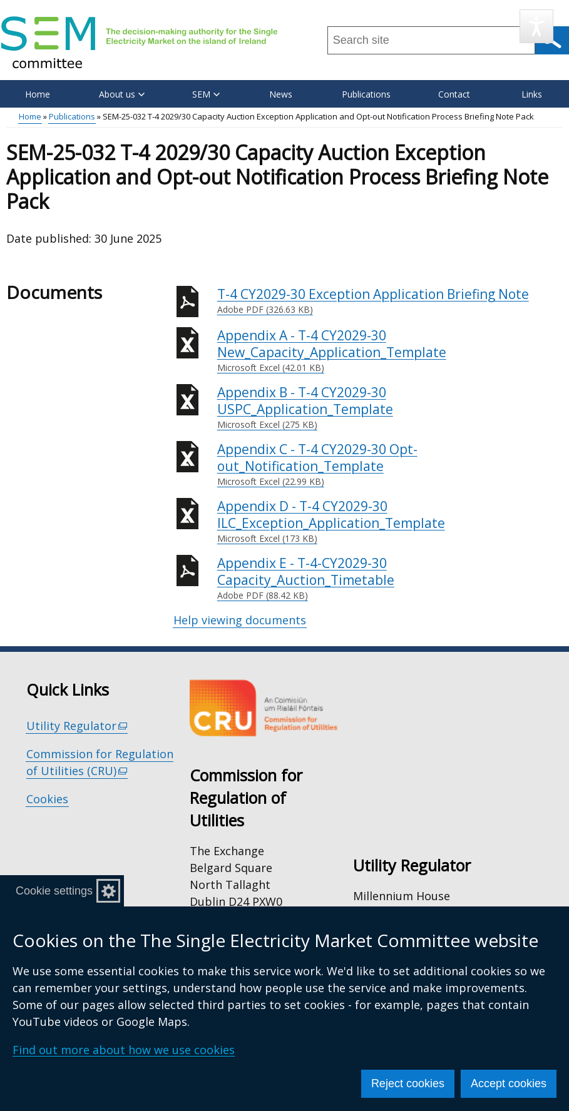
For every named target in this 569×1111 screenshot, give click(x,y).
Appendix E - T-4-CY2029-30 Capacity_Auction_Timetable (390, 578)
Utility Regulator (77, 726)
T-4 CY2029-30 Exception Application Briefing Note (390, 301)
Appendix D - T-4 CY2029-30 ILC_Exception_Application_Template (390, 521)
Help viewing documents (239, 619)
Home (37, 94)
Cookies (47, 798)
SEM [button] (206, 94)
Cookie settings (54, 891)
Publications (366, 94)
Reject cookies (407, 1083)
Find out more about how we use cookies (124, 1049)
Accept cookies (508, 1083)
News (280, 94)
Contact (454, 94)
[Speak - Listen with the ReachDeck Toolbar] (536, 26)
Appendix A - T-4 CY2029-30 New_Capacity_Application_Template (390, 350)
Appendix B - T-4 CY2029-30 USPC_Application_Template (390, 407)
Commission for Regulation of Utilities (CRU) (99, 762)
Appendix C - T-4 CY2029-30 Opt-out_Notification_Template (390, 464)
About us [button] (122, 94)
